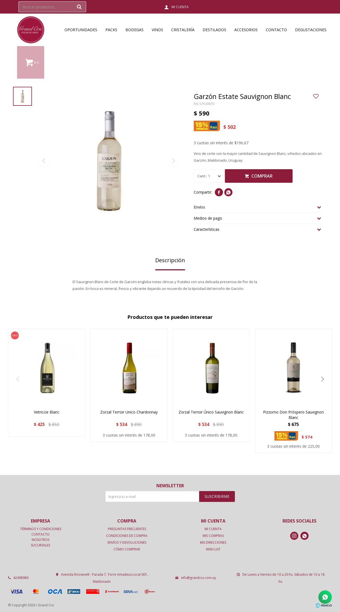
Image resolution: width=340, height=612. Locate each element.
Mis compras (213, 535)
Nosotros (40, 539)
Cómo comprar (127, 549)
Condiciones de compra (126, 535)
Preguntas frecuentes (127, 529)
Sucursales (40, 545)
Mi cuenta (213, 529)
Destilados (214, 29)
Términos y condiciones (40, 529)
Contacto (276, 29)
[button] (322, 379)
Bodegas (134, 29)
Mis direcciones (213, 542)
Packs (111, 29)
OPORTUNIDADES (80, 29)
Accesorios (246, 29)
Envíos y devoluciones (127, 542)
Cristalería (183, 29)
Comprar (262, 176)
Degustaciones (310, 29)
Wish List (213, 549)
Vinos (157, 29)
